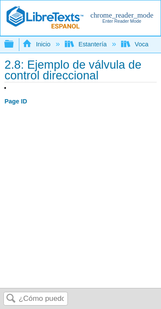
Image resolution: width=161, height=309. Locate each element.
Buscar (11, 299)
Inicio (37, 44)
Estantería (86, 44)
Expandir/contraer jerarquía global (14, 44)
